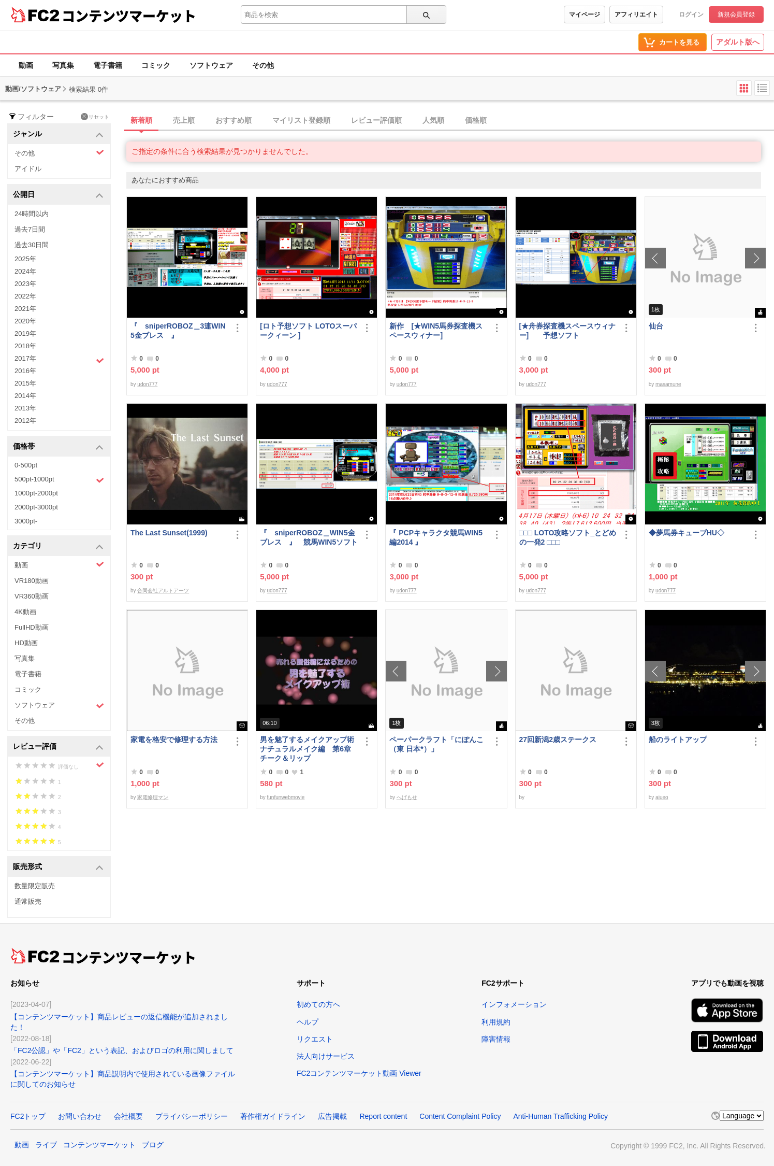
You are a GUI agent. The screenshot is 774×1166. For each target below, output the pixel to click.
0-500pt (25, 465)
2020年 (25, 321)
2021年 (25, 308)
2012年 (25, 420)
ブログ (153, 1145)
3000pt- (25, 521)
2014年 (25, 396)
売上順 (184, 120)
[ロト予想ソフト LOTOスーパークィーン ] (308, 330)
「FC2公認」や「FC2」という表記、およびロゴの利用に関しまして (121, 1050)
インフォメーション (514, 1004)
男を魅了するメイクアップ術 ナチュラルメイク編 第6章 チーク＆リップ (309, 748)
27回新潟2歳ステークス (557, 739)
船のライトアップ (678, 739)
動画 (26, 65)
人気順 (433, 120)
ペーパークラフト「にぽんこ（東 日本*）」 (436, 744)
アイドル (27, 169)
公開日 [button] (58, 195)
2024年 (25, 271)
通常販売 (27, 901)
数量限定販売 (34, 886)
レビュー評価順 (376, 120)
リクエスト (315, 1039)
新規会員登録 (736, 14)
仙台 (656, 326)
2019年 (25, 333)
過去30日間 (31, 245)
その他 (263, 65)
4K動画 (25, 612)
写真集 (63, 65)
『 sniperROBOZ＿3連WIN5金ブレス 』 (178, 330)
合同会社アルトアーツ (163, 590)
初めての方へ (318, 1004)
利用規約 (495, 1022)
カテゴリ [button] (58, 546)
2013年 (25, 408)
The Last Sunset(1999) (169, 533)
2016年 (25, 371)
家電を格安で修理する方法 (173, 739)
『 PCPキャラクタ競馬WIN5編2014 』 (436, 537)
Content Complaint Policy (460, 1116)
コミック (155, 65)
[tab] (450, 120)
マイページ (584, 14)
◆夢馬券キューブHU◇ (690, 533)
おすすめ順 (233, 120)
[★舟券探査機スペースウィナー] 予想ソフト (567, 330)
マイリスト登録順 (301, 120)
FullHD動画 (31, 627)
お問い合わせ (79, 1116)
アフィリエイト (636, 14)
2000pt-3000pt (36, 507)
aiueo (661, 797)
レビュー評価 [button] (58, 747)
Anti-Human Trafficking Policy (560, 1116)
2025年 (25, 259)
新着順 (141, 120)
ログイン (691, 14)
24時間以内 (31, 214)
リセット (95, 116)
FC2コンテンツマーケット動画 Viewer (359, 1073)
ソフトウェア (211, 65)
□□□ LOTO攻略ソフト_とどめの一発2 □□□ (568, 537)
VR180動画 (31, 581)
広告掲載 (332, 1116)
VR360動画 (31, 596)
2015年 (25, 383)
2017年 (59, 359)
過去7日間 (29, 229)
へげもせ (407, 797)
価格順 (476, 120)
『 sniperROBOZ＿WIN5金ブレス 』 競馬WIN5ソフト (309, 537)
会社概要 (128, 1116)
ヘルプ (307, 1022)
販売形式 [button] (58, 867)
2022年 (25, 296)
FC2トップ (28, 1116)
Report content (383, 1116)
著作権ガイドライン (272, 1116)
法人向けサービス (326, 1056)
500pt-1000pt (59, 480)
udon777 (147, 384)
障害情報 (495, 1039)
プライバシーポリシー (191, 1116)
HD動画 (26, 643)
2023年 (25, 284)
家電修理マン (152, 797)
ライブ (46, 1145)
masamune (668, 384)
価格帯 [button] (58, 447)
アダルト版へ (738, 42)
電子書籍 (107, 65)
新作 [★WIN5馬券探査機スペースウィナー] (436, 330)
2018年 (25, 346)
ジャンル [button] (58, 134)
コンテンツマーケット (129, 15)
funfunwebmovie (286, 797)
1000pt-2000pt (36, 493)
